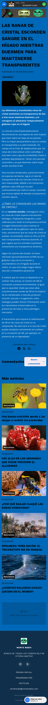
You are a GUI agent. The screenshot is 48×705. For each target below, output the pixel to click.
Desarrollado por (24, 700)
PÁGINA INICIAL (24, 672)
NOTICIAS (24, 683)
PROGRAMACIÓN (24, 678)
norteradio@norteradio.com (24, 689)
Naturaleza (8, 77)
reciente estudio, (17, 211)
